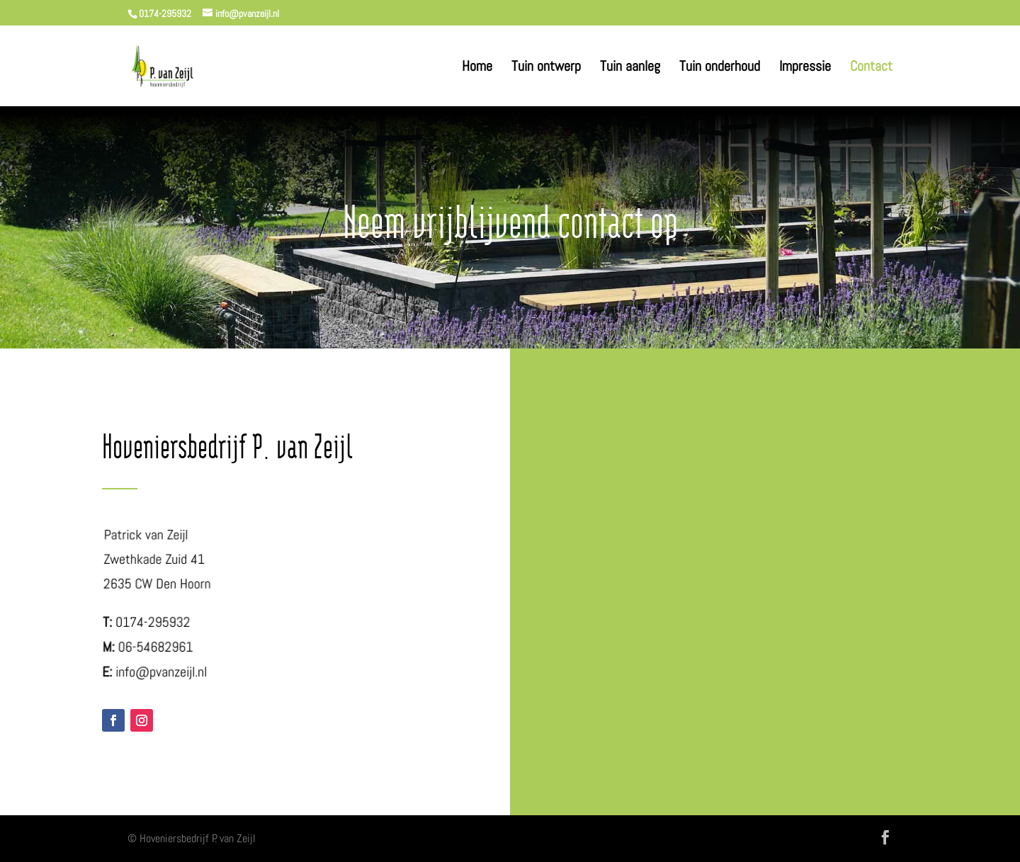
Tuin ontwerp (546, 68)
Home (477, 68)
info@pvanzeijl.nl (161, 672)
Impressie (805, 68)
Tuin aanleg (630, 68)
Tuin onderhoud (719, 68)
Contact (871, 68)
